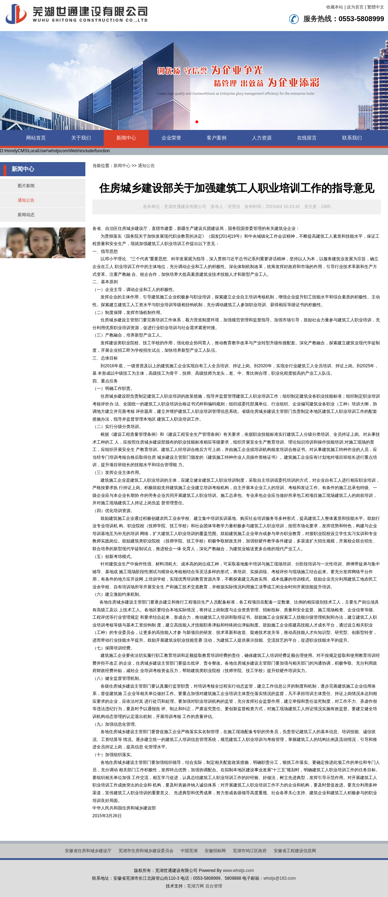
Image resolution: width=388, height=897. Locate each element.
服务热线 (317, 19)
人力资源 (262, 138)
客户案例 (216, 138)
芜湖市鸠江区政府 (250, 850)
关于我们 (81, 138)
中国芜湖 (189, 850)
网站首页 (36, 138)
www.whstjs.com (238, 870)
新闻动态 (26, 214)
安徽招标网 (215, 850)
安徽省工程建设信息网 (295, 850)
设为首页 (355, 7)
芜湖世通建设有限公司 (185, 206)
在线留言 (307, 138)
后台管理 (213, 886)
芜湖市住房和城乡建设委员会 (146, 850)
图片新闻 (26, 185)
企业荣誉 (171, 138)
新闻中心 (126, 138)
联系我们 (352, 138)
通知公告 (26, 200)
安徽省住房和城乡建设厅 (88, 850)
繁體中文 (375, 7)
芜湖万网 (195, 886)
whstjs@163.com (279, 878)
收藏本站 (334, 7)
